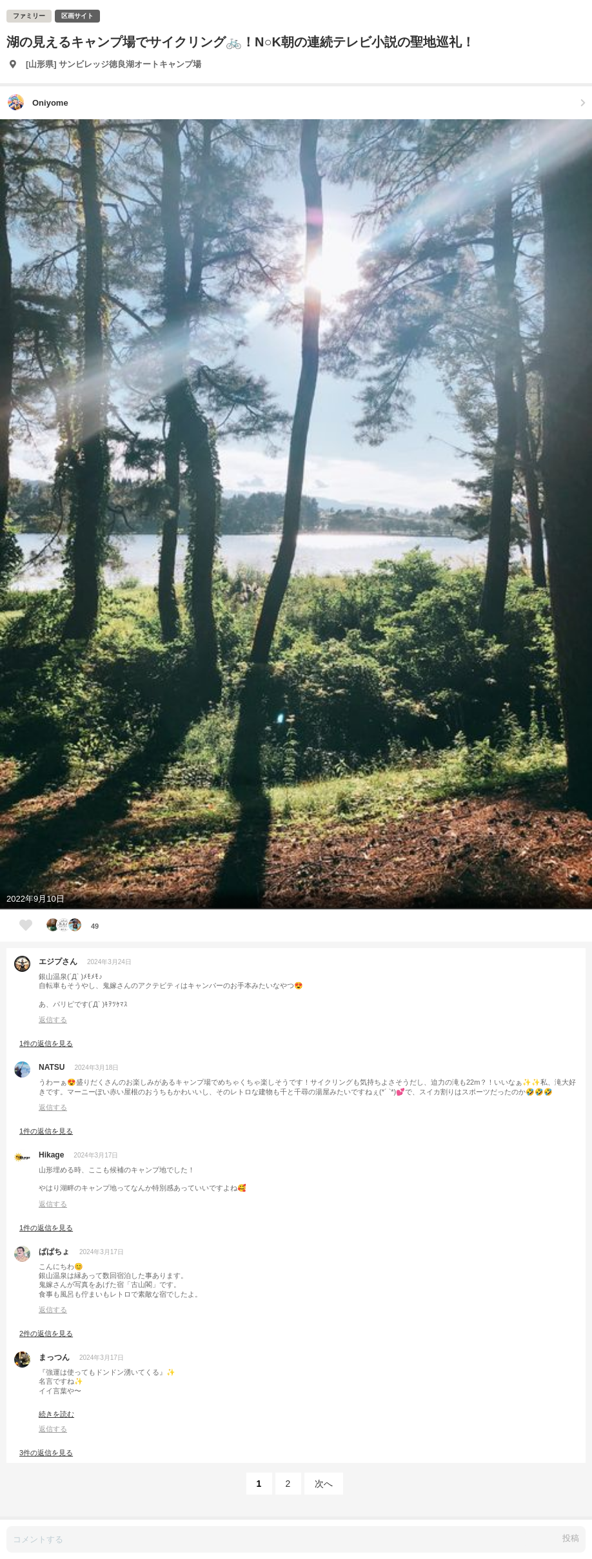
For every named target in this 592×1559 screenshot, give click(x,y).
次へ (324, 1483)
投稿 (570, 1538)
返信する (53, 1019)
